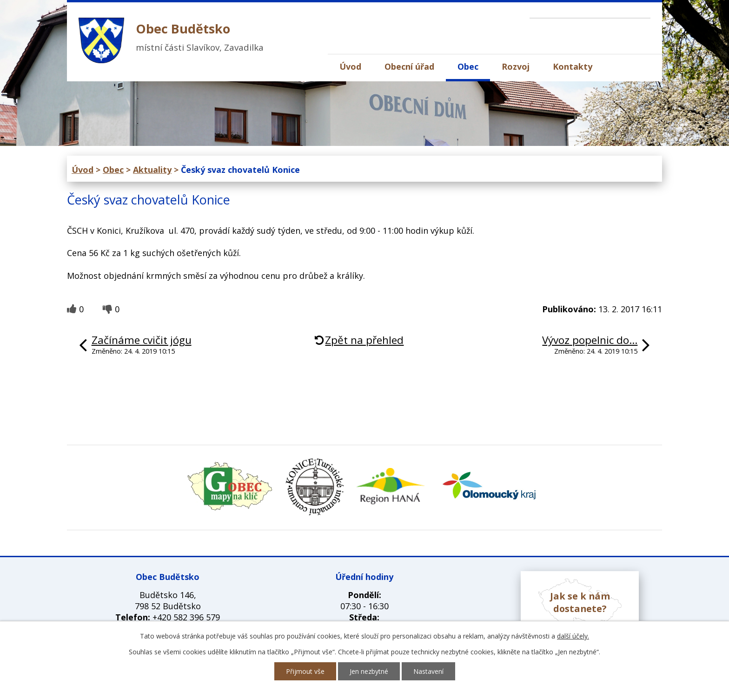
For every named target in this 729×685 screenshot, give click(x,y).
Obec (467, 66)
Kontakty (572, 66)
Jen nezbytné (369, 671)
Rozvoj (516, 66)
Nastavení (428, 671)
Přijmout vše (305, 671)
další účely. (573, 636)
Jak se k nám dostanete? (580, 602)
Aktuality (152, 169)
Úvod (350, 66)
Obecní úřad (409, 66)
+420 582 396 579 (186, 617)
